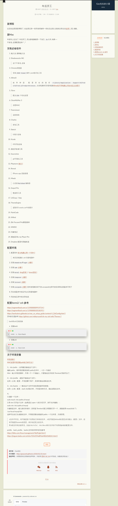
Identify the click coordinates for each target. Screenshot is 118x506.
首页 (96, 13)
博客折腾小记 (81, 484)
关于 (96, 17)
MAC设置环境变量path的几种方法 (20, 362)
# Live (46, 479)
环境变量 (11, 359)
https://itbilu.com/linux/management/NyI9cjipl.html (26, 433)
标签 (96, 20)
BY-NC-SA (45, 456)
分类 (96, 23)
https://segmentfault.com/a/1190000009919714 (25, 307)
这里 (68, 29)
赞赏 (47, 444)
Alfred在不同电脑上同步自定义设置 (66, 86)
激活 (20, 164)
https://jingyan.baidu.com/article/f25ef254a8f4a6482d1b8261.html (32, 436)
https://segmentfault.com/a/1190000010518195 (25, 310)
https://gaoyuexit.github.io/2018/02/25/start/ (31, 453)
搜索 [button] (96, 30)
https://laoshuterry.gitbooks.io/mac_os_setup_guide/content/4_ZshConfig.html (36, 313)
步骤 (30, 262)
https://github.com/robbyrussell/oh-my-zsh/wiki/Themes (40, 316)
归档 (96, 27)
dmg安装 (23, 272)
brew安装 (33, 272)
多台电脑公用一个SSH (26, 253)
